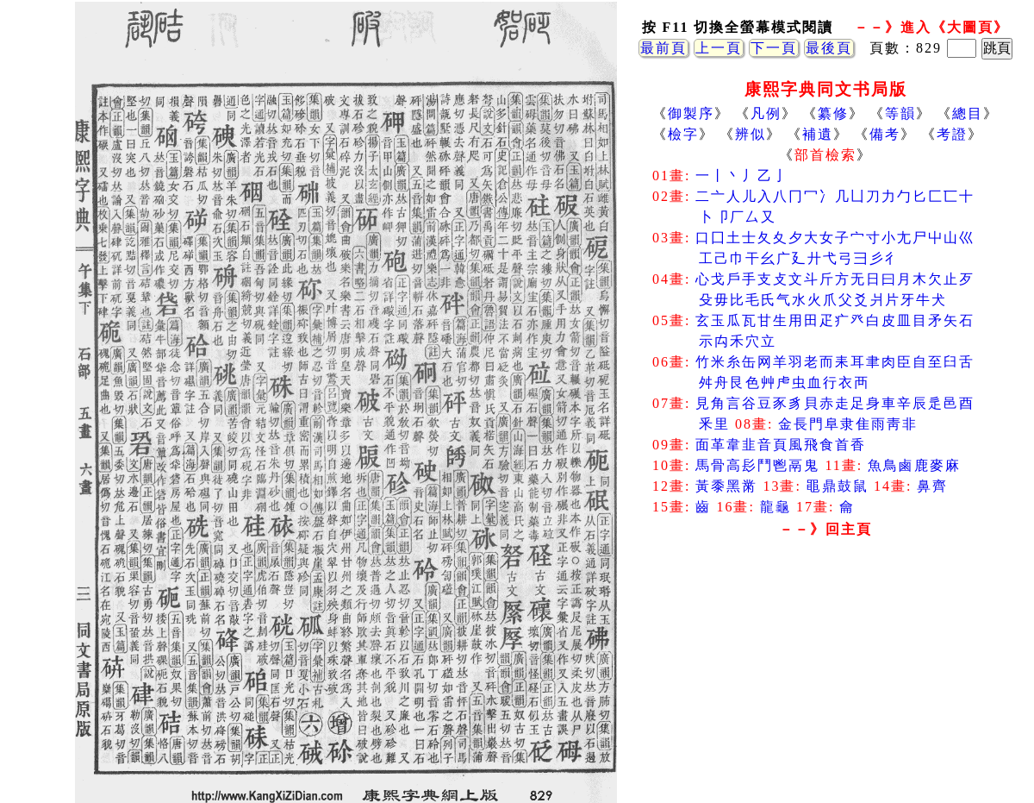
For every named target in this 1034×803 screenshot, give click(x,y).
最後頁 (829, 48)
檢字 (683, 134)
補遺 (817, 134)
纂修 (833, 113)
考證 (952, 134)
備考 (884, 134)
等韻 (900, 113)
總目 (967, 113)
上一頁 (718, 48)
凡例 (766, 113)
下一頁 (774, 48)
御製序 (691, 113)
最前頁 (663, 48)
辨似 (750, 134)
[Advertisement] (825, 681)
